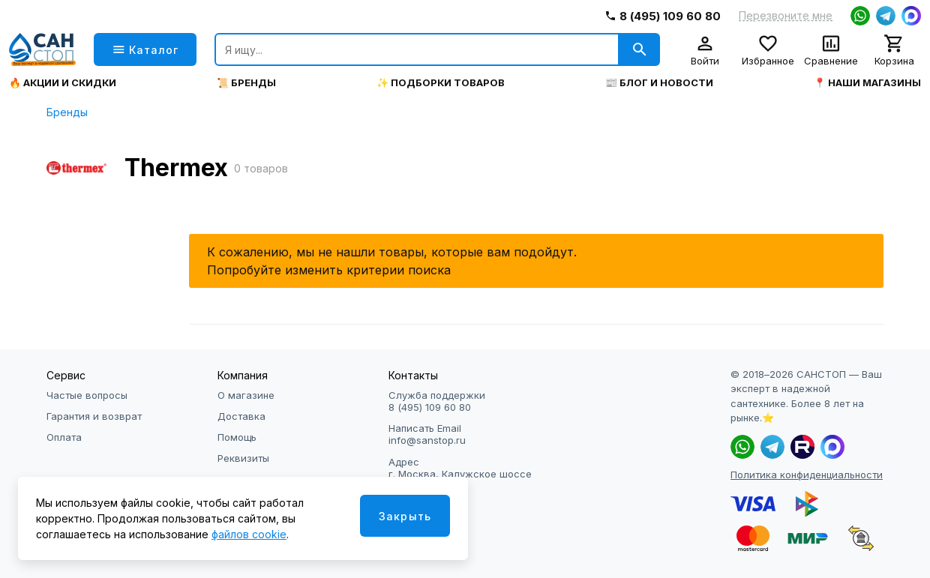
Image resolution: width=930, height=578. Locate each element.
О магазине (246, 395)
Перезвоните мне (785, 15)
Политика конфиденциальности (806, 475)
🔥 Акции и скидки (62, 83)
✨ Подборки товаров (440, 83)
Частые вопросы (87, 395)
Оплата (64, 437)
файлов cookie (249, 534)
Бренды (67, 112)
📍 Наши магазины (867, 83)
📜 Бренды (246, 83)
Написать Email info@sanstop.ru (427, 434)
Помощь (237, 437)
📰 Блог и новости (659, 83)
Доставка (242, 416)
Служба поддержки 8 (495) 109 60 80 (436, 401)
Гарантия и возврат (94, 416)
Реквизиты (243, 458)
